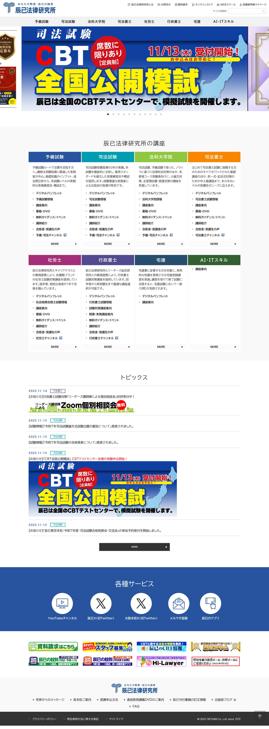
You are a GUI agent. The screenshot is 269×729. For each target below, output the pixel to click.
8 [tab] (145, 114)
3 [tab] (118, 114)
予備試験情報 (44, 199)
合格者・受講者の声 (154, 229)
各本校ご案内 (82, 702)
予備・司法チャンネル (51, 235)
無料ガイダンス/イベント (51, 217)
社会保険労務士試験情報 (51, 302)
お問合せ (166, 4)
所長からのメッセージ (49, 702)
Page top (259, 716)
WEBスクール (228, 4)
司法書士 (125, 21)
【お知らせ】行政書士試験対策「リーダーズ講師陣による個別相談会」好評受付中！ (82, 396)
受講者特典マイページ (254, 4)
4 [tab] (124, 114)
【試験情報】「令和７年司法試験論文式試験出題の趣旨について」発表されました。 (81, 426)
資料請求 (183, 4)
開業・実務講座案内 (101, 314)
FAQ (135, 709)
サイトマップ (116, 722)
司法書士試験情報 (206, 199)
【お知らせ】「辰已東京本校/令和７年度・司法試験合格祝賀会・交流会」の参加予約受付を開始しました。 (95, 530)
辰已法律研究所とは (142, 4)
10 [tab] (156, 114)
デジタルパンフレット (49, 193)
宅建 (197, 21)
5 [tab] (129, 114)
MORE (55, 244)
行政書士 (174, 21)
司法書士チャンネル (210, 235)
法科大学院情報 (152, 199)
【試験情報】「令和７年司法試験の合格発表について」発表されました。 (74, 442)
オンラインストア (204, 4)
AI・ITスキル (223, 21)
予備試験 (42, 21)
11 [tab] (161, 114)
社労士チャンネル (49, 338)
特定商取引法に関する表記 (82, 722)
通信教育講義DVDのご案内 (145, 702)
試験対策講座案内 (100, 308)
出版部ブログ (225, 702)
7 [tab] (140, 114)
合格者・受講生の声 (48, 229)
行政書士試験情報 (100, 302)
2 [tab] (113, 114)
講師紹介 (41, 223)
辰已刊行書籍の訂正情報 (188, 702)
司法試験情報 (97, 199)
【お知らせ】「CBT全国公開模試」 (78, 458)
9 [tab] (150, 114)
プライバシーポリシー (44, 722)
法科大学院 (96, 21)
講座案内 (41, 205)
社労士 (149, 21)
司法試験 (68, 21)
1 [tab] (108, 114)
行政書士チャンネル (103, 338)
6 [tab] (134, 114)
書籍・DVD (43, 211)
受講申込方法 (109, 702)
